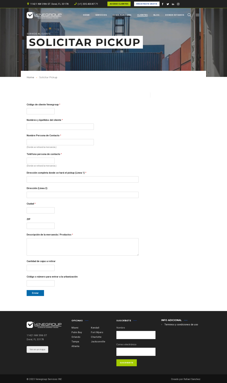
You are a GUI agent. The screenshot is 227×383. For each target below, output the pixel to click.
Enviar (35, 293)
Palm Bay (77, 332)
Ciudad (31, 203)
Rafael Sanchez (192, 379)
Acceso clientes (119, 4)
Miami (75, 327)
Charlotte (96, 337)
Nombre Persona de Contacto (44, 135)
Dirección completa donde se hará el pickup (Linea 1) (56, 172)
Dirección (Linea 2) (37, 188)
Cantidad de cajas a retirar (41, 261)
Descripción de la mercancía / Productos (50, 234)
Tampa (75, 341)
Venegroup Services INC (48, 379)
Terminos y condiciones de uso (181, 324)
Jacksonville (98, 341)
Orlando (76, 337)
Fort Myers (97, 332)
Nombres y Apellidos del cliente (45, 120)
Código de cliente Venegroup (43, 104)
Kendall (95, 327)
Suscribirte (126, 363)
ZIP (28, 219)
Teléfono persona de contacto (44, 154)
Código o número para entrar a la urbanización (52, 276)
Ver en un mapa (37, 349)
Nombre (120, 327)
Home (30, 77)
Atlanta (75, 346)
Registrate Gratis (146, 4)
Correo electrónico (126, 344)
